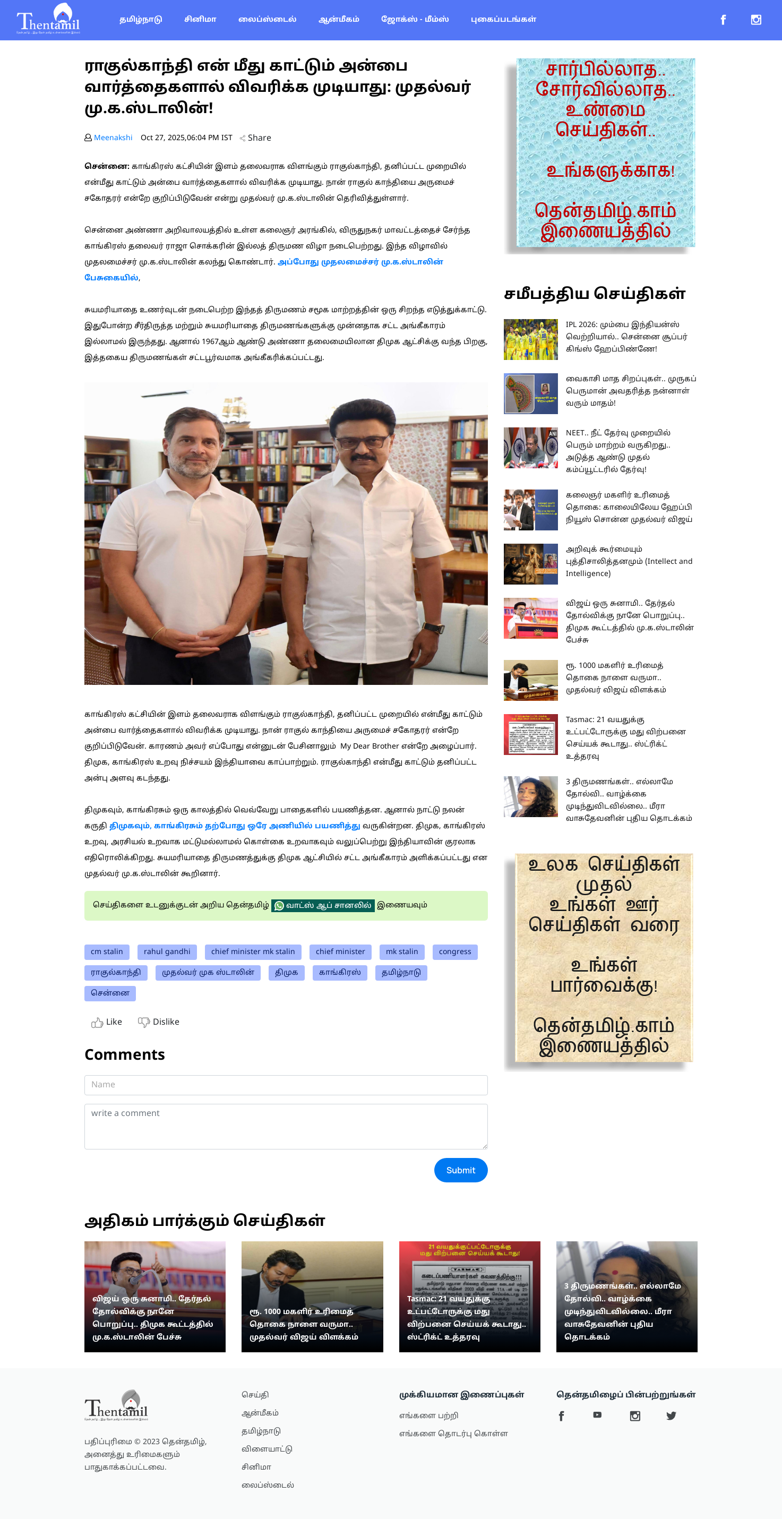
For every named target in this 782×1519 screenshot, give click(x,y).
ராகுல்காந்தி (116, 972)
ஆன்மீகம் (339, 19)
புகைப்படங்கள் (503, 19)
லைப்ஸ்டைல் (267, 19)
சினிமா (200, 19)
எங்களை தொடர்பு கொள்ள (453, 1434)
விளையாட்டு (267, 1449)
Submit (461, 1170)
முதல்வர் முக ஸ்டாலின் (208, 972)
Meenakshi (113, 138)
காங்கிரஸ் (340, 972)
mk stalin (402, 952)
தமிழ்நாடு (140, 19)
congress (455, 952)
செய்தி (255, 1395)
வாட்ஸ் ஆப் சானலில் (323, 905)
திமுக (286, 972)
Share (255, 138)
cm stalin (107, 952)
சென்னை (110, 993)
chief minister (340, 952)
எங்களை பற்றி (429, 1416)
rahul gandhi (167, 952)
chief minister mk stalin (253, 952)
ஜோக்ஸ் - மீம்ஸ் (415, 19)
